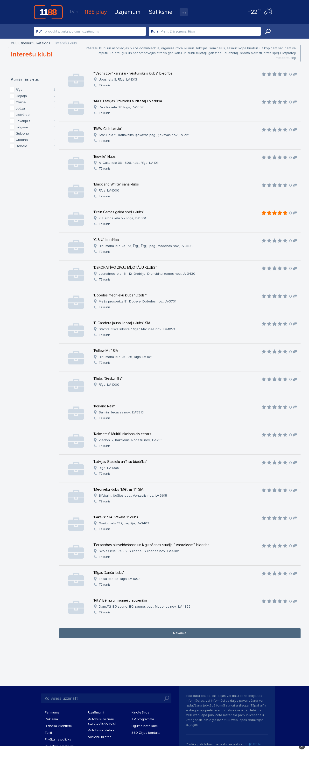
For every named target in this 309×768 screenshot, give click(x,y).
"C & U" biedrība (106, 240)
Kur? (155, 31)
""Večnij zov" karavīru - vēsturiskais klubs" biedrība (133, 73)
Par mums (52, 712)
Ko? (39, 31)
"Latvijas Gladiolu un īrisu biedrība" (120, 461)
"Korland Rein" (104, 406)
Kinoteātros (140, 712)
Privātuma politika (58, 739)
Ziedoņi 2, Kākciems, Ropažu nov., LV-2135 (131, 440)
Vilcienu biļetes (100, 737)
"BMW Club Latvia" (107, 129)
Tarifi (48, 733)
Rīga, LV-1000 (109, 190)
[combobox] (90, 31)
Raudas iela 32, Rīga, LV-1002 (121, 107)
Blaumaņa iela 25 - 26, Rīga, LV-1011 (126, 357)
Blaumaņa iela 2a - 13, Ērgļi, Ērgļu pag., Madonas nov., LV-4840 (146, 246)
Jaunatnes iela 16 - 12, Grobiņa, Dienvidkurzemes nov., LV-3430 (147, 274)
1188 (48, 12)
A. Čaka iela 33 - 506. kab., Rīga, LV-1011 (129, 163)
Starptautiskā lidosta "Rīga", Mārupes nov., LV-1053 (137, 329)
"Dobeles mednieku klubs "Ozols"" (120, 295)
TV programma (143, 719)
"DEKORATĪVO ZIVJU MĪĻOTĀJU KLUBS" (125, 267)
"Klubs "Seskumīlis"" (108, 378)
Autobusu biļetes (101, 730)
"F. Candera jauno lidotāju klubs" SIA (121, 323)
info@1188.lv (252, 744)
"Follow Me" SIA (105, 351)
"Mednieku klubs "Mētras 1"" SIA (118, 489)
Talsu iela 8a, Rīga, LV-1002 (119, 579)
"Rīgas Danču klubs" (108, 572)
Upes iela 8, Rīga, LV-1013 (118, 79)
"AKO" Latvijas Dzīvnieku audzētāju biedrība (127, 101)
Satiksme (160, 11)
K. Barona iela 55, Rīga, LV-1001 (122, 218)
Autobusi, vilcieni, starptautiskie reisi (102, 721)
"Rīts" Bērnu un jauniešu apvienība (120, 600)
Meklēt (268, 31)
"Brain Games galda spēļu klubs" (118, 212)
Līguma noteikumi (145, 726)
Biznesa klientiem (58, 726)
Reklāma (51, 719)
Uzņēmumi (128, 11)
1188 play (95, 11)
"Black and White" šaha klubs (116, 184)
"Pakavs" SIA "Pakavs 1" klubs (115, 517)
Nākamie (180, 633)
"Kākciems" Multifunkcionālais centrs (122, 434)
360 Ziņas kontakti (146, 733)
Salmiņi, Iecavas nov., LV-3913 (121, 412)
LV (74, 11)
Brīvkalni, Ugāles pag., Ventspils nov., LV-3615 (133, 496)
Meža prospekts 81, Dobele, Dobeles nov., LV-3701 (137, 301)
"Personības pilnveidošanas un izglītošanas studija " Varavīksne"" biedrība (151, 545)
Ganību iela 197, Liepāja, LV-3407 (124, 523)
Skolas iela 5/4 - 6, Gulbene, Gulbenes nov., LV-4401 (139, 551)
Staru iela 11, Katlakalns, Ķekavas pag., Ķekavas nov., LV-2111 (144, 135)
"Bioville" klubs (104, 156)
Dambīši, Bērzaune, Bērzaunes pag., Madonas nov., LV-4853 (144, 606)
